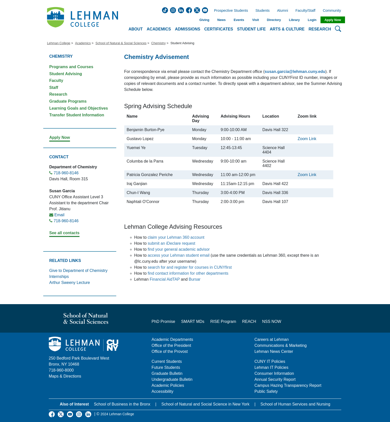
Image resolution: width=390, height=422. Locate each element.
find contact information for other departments (188, 273)
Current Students (167, 361)
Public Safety (266, 391)
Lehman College (58, 43)
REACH (249, 321)
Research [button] (319, 29)
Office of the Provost (170, 351)
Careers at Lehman (271, 339)
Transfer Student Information (76, 115)
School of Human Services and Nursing (295, 404)
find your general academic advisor (179, 249)
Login (312, 20)
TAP (176, 279)
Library (294, 20)
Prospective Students (229, 10)
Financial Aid (161, 279)
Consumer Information (274, 373)
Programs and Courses (71, 67)
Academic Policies (168, 385)
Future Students (166, 367)
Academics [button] (159, 29)
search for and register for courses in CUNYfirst (190, 267)
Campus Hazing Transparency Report (288, 385)
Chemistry (158, 43)
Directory (274, 20)
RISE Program (223, 321)
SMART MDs (192, 321)
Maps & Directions (65, 376)
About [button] (135, 29)
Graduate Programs (67, 101)
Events (239, 20)
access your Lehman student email (179, 255)
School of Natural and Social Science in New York (205, 404)
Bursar (194, 279)
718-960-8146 (66, 173)
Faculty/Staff (305, 10)
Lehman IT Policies (271, 367)
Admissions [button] (187, 29)
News (221, 20)
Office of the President (171, 345)
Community (333, 10)
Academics (83, 43)
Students (262, 10)
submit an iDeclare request (171, 243)
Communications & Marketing (280, 345)
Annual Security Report (275, 379)
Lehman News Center (273, 351)
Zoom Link (307, 139)
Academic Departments (172, 339)
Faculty (56, 80)
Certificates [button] (218, 29)
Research (58, 94)
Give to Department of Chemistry (78, 270)
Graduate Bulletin (167, 373)
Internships (59, 276)
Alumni (282, 10)
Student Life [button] (251, 29)
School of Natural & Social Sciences (121, 43)
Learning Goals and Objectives (78, 108)
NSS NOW (271, 321)
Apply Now (332, 20)
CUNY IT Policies (269, 361)
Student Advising (65, 74)
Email (59, 215)
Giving (204, 20)
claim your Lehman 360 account (176, 237)
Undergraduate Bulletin (172, 379)
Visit (255, 20)
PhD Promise (163, 321)
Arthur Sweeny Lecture (69, 282)
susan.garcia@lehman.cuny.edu (294, 71)
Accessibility (162, 391)
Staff (53, 87)
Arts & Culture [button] (287, 29)
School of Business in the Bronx (122, 404)
